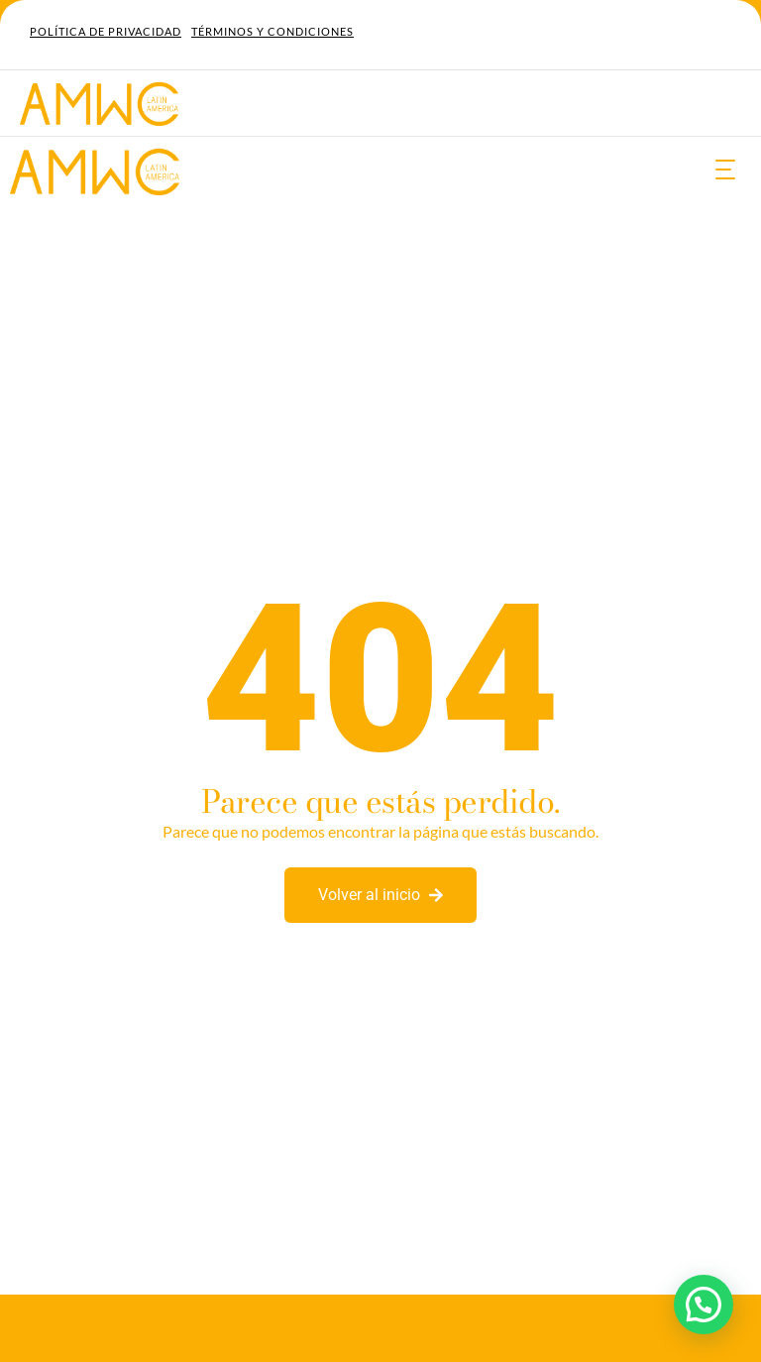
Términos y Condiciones (272, 31)
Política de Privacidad (105, 31)
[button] (703, 1304)
